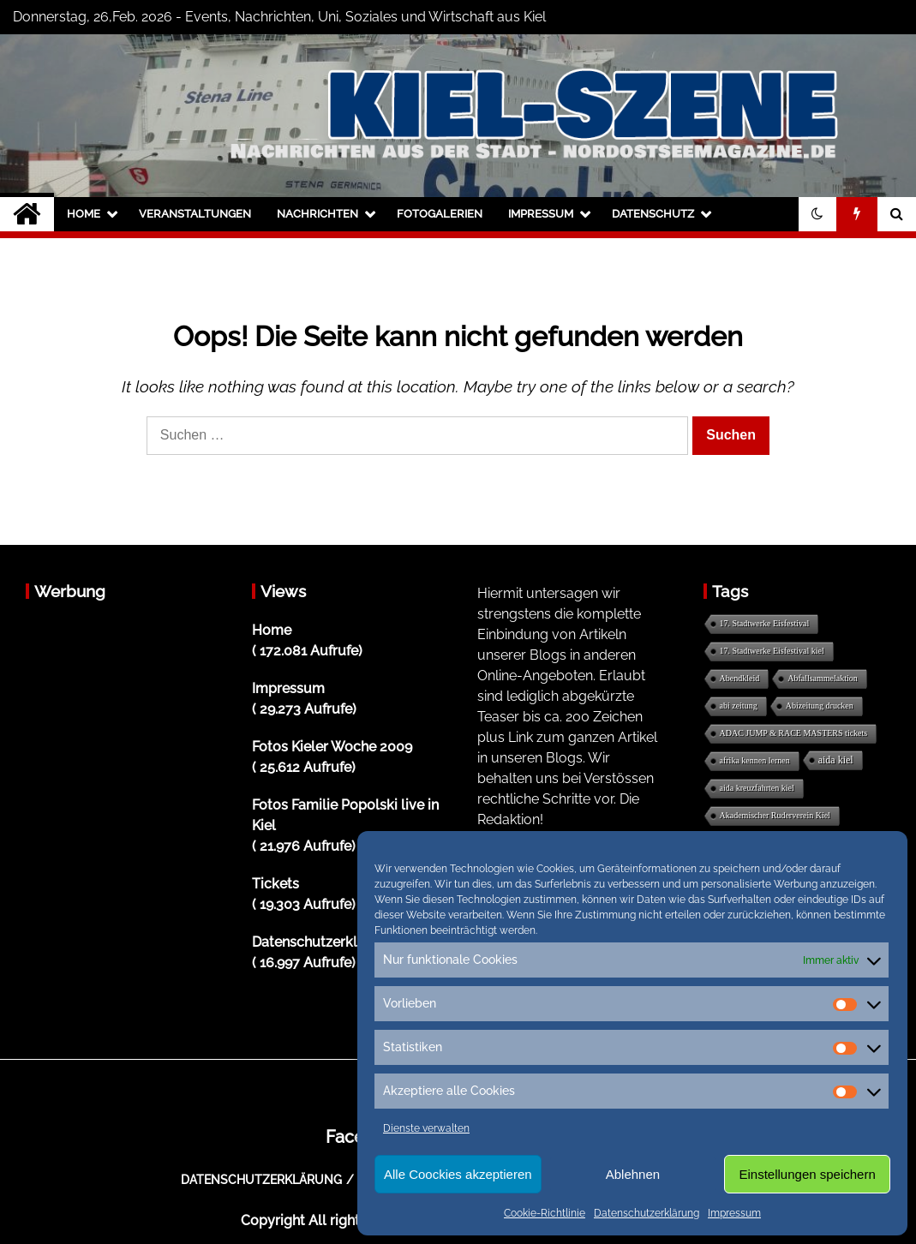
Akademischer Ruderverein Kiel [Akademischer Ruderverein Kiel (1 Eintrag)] (775, 815)
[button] (817, 214)
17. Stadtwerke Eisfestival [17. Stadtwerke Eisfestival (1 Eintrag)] (765, 623)
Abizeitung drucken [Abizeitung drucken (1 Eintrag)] (819, 705)
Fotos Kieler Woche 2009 (332, 747)
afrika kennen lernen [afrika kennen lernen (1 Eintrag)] (755, 760)
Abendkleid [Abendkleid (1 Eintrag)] (740, 678)
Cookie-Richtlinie (544, 1213)
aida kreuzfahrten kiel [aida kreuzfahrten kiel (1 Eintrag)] (757, 787)
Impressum (734, 1213)
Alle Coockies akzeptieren (458, 1174)
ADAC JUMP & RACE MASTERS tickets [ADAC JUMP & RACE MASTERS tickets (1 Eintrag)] (794, 733)
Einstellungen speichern (807, 1174)
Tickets (275, 884)
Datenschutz (653, 213)
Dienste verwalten (426, 1128)
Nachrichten (317, 213)
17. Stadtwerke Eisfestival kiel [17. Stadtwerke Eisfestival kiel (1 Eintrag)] (772, 650)
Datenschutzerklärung (646, 1213)
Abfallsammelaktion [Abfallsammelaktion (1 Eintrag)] (822, 678)
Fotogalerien (439, 213)
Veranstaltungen (195, 213)
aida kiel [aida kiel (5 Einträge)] (835, 760)
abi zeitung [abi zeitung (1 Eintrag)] (738, 705)
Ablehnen (633, 1174)
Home (83, 213)
